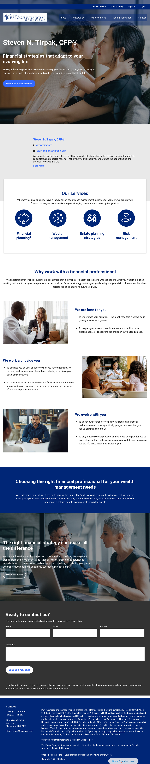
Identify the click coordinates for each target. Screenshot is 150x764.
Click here (45, 740)
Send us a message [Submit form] (19, 670)
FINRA (63, 713)
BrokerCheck (106, 755)
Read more (38, 166)
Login (142, 3)
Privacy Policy (117, 3)
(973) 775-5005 (44, 145)
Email (55, 626)
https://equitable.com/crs (113, 731)
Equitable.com (99, 3)
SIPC (69, 713)
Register (132, 3)
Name (9, 626)
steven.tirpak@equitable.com (51, 150)
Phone (103, 626)
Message (10, 644)
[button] (63, 13)
